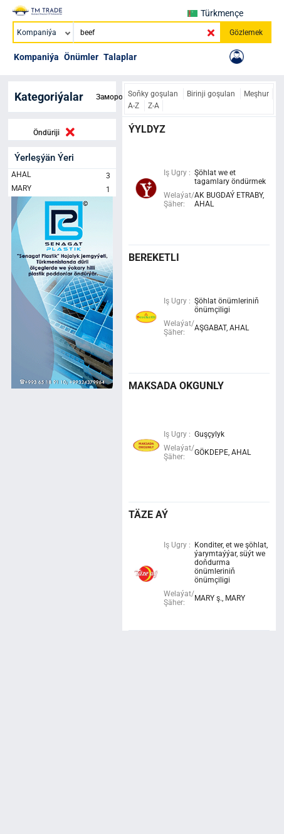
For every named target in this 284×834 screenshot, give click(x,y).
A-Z (134, 105)
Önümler (81, 57)
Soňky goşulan (154, 93)
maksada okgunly (176, 386)
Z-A (153, 105)
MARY (62, 189)
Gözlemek (246, 32)
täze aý (148, 515)
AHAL (62, 175)
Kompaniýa (36, 57)
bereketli (154, 257)
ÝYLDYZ (147, 129)
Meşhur (256, 93)
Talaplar (120, 57)
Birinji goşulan (212, 93)
